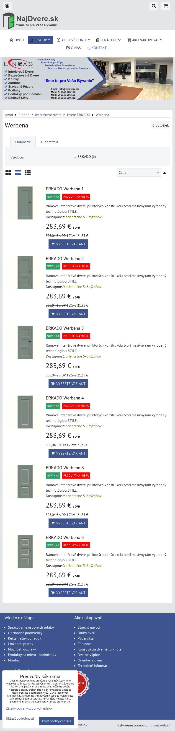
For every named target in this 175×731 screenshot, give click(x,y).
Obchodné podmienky (25, 632)
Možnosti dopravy (22, 649)
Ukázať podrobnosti (20, 719)
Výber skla (86, 638)
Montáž (14, 660)
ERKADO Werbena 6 (65, 537)
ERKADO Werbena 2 (65, 258)
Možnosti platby (20, 643)
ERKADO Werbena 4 (65, 398)
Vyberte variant (68, 244)
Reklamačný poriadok (24, 638)
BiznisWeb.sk (160, 725)
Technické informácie (94, 665)
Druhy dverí (86, 632)
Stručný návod (89, 627)
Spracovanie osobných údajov (31, 627)
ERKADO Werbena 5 (65, 467)
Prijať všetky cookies (56, 721)
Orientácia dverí (90, 660)
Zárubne (84, 643)
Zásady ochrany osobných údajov (29, 708)
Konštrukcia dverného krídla (99, 649)
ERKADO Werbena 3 (65, 328)
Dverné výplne (89, 654)
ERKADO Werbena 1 (65, 189)
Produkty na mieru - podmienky (32, 654)
